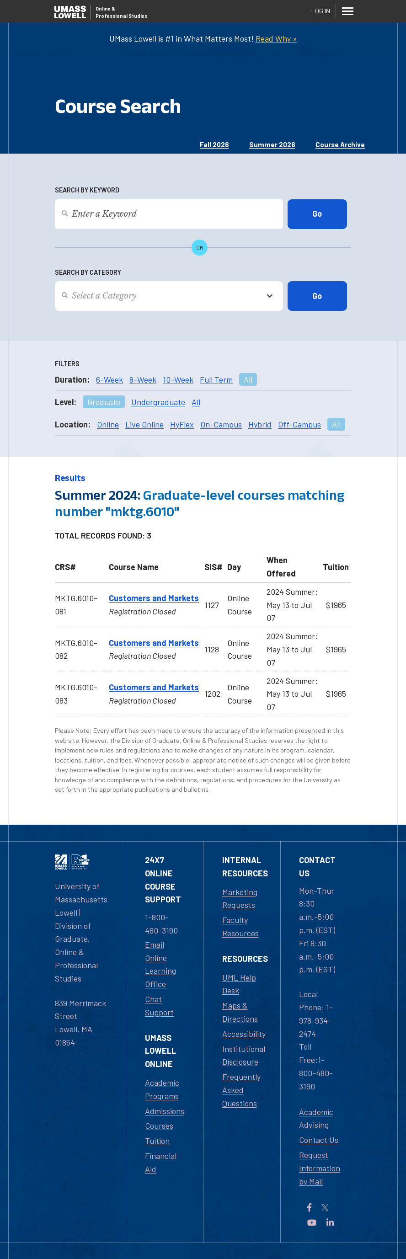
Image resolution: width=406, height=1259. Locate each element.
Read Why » (276, 38)
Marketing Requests (239, 898)
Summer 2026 (272, 144)
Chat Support (159, 1005)
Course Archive (340, 144)
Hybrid (260, 424)
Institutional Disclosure (243, 1055)
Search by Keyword (87, 190)
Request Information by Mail (319, 1168)
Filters (67, 364)
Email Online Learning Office (160, 964)
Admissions (164, 1111)
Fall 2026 (214, 144)
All (248, 379)
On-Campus (221, 424)
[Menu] (347, 11)
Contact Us (318, 1140)
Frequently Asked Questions (241, 1090)
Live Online (144, 424)
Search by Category (88, 272)
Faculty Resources (240, 926)
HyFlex (182, 424)
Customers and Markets (154, 598)
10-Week (178, 379)
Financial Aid (160, 1162)
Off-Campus (299, 424)
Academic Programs (162, 1089)
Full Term (216, 379)
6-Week (109, 379)
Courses (159, 1125)
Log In (320, 11)
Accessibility (244, 1034)
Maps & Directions (240, 1012)
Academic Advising (316, 1118)
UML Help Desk (239, 984)
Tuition (157, 1141)
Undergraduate (158, 402)
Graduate (103, 402)
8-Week (142, 379)
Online (108, 424)
